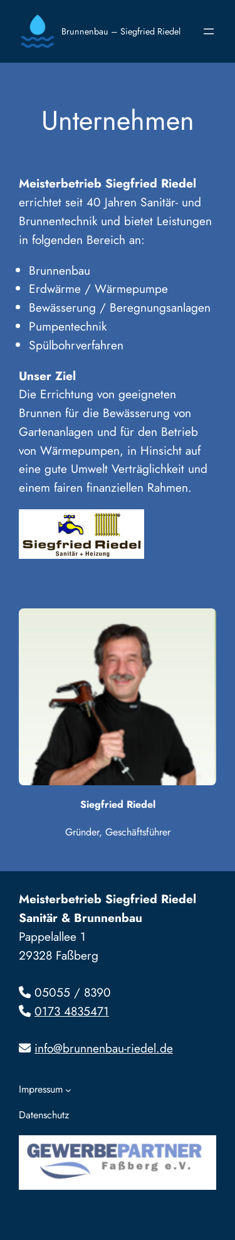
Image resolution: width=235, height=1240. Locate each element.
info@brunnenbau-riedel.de (103, 1048)
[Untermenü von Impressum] (68, 1090)
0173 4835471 (71, 1011)
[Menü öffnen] (208, 31)
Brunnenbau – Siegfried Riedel (120, 31)
